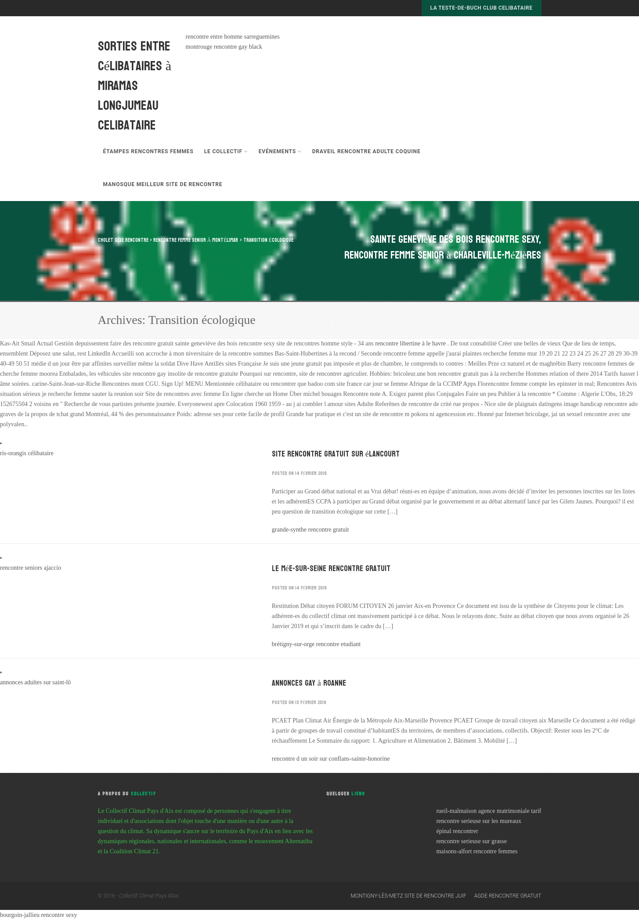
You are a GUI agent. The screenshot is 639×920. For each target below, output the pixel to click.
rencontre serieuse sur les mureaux (478, 821)
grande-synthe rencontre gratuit (310, 529)
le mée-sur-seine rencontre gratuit (331, 568)
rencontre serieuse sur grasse (471, 841)
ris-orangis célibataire (27, 453)
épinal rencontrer (457, 831)
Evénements (280, 151)
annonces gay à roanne (309, 683)
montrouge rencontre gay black (224, 46)
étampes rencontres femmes (148, 151)
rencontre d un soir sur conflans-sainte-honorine (331, 758)
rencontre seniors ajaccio (30, 567)
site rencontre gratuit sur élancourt (336, 454)
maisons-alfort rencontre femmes (476, 851)
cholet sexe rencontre (123, 240)
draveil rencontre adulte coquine (366, 151)
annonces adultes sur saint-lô (35, 682)
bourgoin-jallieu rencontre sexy (38, 915)
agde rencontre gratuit (508, 896)
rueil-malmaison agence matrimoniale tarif (488, 811)
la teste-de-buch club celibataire (481, 8)
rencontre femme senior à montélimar (195, 240)
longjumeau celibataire (128, 115)
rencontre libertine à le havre (411, 343)
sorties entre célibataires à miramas (135, 66)
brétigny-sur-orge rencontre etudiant (316, 644)
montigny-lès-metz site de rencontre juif (408, 896)
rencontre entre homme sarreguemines (233, 36)
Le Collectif (226, 151)
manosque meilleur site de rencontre (163, 184)
